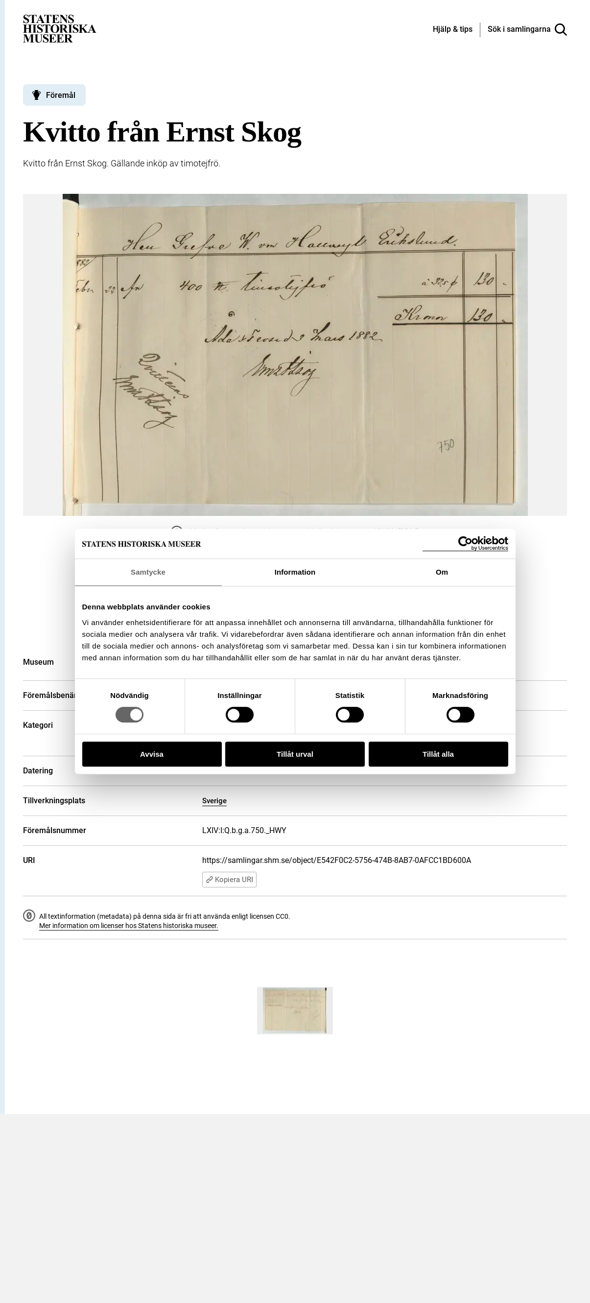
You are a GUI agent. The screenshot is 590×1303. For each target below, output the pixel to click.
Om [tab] (442, 572)
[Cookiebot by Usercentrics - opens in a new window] (465, 543)
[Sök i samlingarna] (527, 29)
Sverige (214, 800)
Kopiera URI (229, 879)
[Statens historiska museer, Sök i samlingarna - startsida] (59, 28)
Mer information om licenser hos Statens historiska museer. (128, 926)
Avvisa (152, 754)
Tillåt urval (295, 754)
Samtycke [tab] (148, 572)
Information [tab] (295, 572)
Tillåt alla (438, 754)
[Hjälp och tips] (452, 30)
